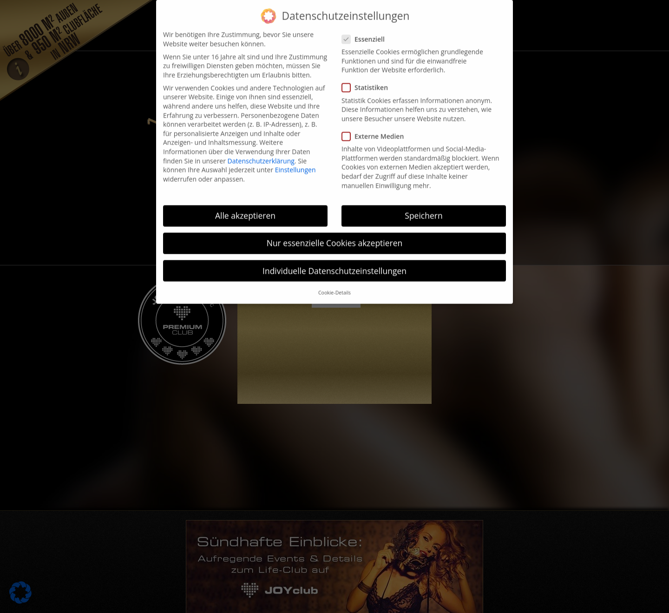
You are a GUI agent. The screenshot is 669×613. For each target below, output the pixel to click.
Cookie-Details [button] (334, 282)
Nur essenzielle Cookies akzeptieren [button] (335, 232)
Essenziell (366, 29)
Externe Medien (375, 126)
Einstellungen (295, 159)
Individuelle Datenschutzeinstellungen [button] (334, 260)
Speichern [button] (423, 205)
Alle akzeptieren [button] (245, 205)
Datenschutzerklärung (261, 150)
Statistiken (367, 77)
